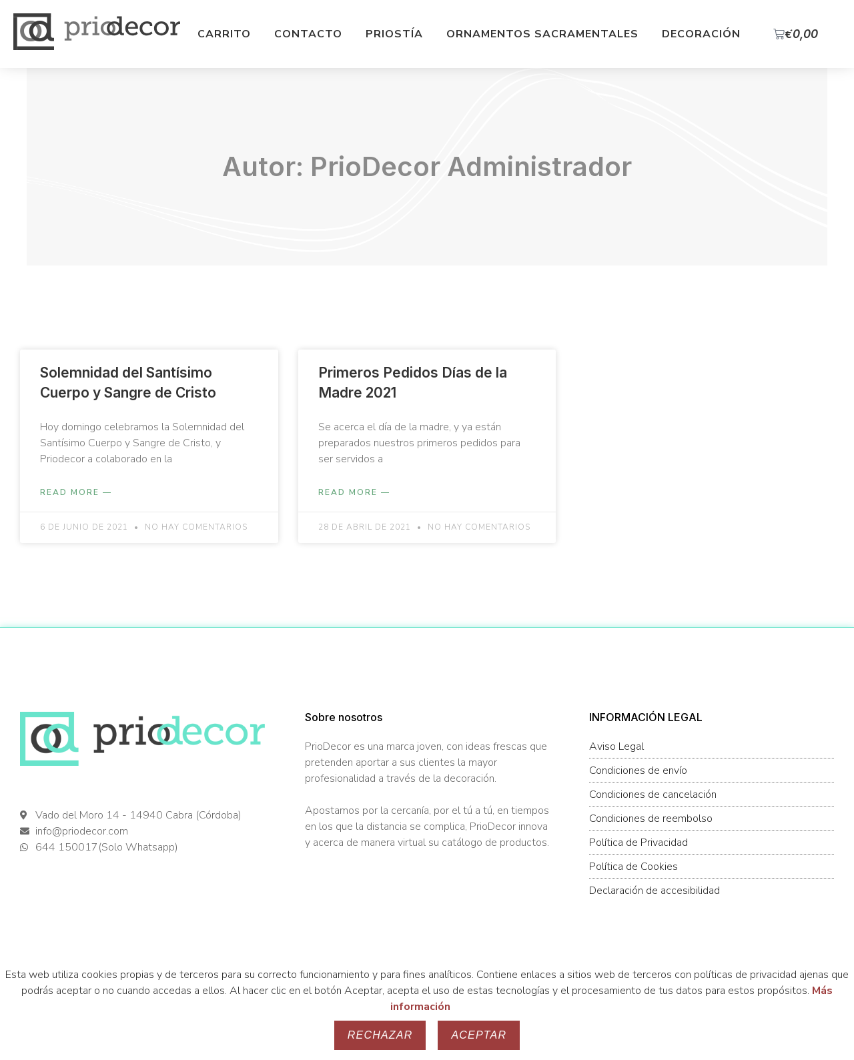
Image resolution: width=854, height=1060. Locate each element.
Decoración (701, 34)
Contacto (308, 34)
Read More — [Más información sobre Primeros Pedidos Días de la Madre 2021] (354, 492)
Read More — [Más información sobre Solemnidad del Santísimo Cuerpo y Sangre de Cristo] (76, 492)
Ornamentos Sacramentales (542, 34)
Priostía (394, 34)
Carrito (224, 34)
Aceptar (478, 1035)
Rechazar (380, 1035)
